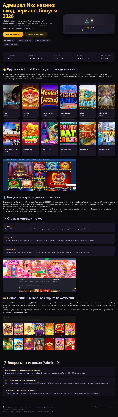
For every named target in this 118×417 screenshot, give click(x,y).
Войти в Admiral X (13, 34)
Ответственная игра (43, 412)
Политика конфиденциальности (12, 412)
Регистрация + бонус (36, 34)
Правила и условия (29, 412)
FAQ (52, 412)
